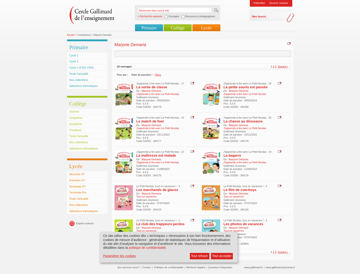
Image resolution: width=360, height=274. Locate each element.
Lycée (206, 27)
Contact (146, 267)
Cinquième (76, 117)
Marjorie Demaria (151, 90)
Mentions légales (195, 267)
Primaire (148, 27)
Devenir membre (279, 3)
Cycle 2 (74, 61)
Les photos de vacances (243, 224)
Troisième (75, 130)
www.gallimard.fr (253, 267)
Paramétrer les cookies (119, 256)
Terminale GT (77, 186)
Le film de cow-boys (240, 190)
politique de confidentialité (147, 247)
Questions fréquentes (220, 267)
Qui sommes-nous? (128, 267)
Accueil (71, 35)
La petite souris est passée (246, 87)
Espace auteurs (85, 223)
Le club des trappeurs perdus (160, 224)
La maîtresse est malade (156, 155)
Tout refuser (199, 256)
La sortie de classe (151, 87)
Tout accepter (221, 256)
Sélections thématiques (83, 86)
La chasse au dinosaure (243, 121)
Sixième (74, 111)
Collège (177, 27)
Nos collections (78, 80)
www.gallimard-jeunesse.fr (280, 267)
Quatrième (75, 124)
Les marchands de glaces (157, 190)
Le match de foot (150, 121)
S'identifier (259, 3)
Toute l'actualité (78, 73)
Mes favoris (259, 16)
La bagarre (232, 155)
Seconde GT (77, 174)
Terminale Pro (78, 192)
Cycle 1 (74, 55)
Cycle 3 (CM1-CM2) (81, 67)
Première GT (77, 180)
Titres (158, 74)
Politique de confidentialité (168, 267)
